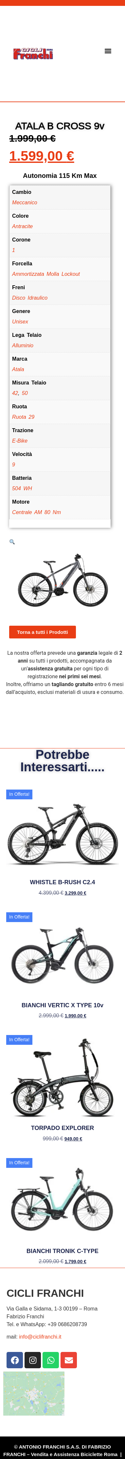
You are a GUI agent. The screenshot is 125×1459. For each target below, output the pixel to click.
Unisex (20, 321)
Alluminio (22, 345)
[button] (107, 51)
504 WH (22, 488)
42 (15, 393)
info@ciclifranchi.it (40, 1337)
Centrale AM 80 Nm (36, 512)
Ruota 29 (23, 417)
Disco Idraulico (29, 298)
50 (25, 393)
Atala (18, 369)
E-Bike (19, 441)
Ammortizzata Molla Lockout (46, 274)
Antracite (22, 226)
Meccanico (24, 202)
